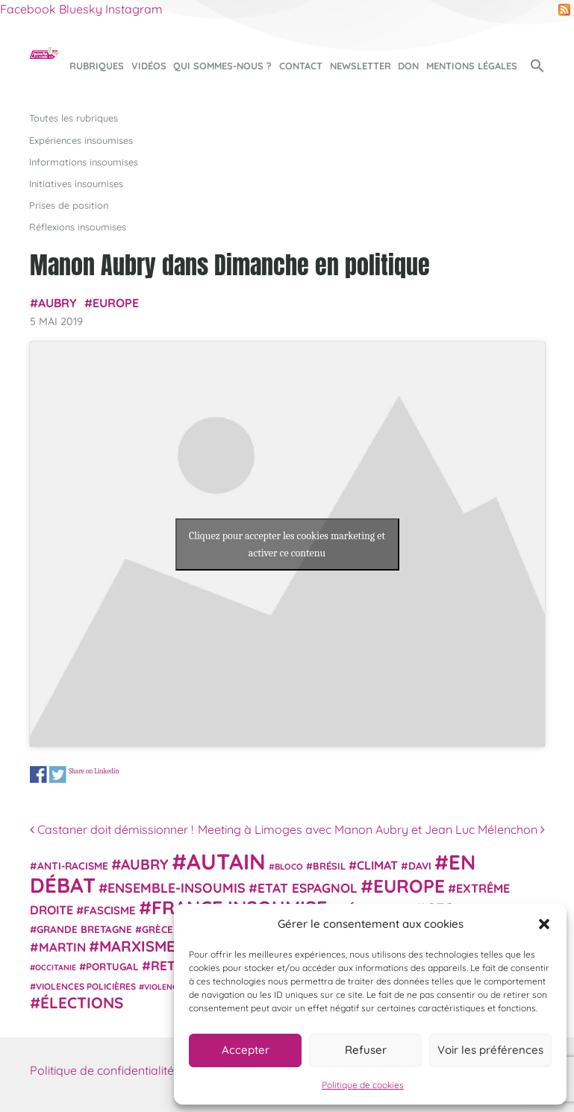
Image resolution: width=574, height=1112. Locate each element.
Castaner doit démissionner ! (111, 829)
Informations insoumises (83, 162)
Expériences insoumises (81, 140)
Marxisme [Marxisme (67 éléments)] (137, 946)
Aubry (57, 302)
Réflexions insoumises (77, 227)
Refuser (366, 1050)
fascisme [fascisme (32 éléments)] (110, 910)
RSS (564, 10)
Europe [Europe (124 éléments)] (409, 885)
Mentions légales (471, 66)
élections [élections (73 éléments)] (81, 1002)
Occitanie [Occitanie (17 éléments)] (55, 967)
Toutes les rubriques (73, 118)
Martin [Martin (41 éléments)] (62, 947)
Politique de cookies (363, 1084)
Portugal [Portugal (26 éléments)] (112, 967)
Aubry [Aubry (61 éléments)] (145, 864)
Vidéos (148, 66)
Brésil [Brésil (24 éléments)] (329, 866)
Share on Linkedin (93, 771)
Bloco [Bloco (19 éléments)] (289, 866)
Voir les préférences (490, 1050)
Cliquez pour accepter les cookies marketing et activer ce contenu (287, 544)
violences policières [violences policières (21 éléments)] (86, 986)
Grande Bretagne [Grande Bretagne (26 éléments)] (84, 929)
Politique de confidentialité (102, 1070)
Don (408, 66)
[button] (544, 924)
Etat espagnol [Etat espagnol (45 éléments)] (308, 888)
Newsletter (360, 66)
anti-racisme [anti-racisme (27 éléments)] (72, 865)
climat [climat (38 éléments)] (377, 865)
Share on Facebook (38, 774)
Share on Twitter (57, 774)
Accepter (245, 1050)
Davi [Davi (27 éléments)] (419, 865)
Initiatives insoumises (76, 183)
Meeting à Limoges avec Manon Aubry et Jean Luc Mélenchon (371, 829)
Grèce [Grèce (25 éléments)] (157, 929)
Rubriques (96, 66)
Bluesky (80, 8)
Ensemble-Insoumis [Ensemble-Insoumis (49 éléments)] (176, 887)
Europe (116, 302)
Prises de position (68, 205)
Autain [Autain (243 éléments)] (226, 861)
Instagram (134, 8)
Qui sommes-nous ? (222, 66)
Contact (300, 66)
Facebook (28, 8)
